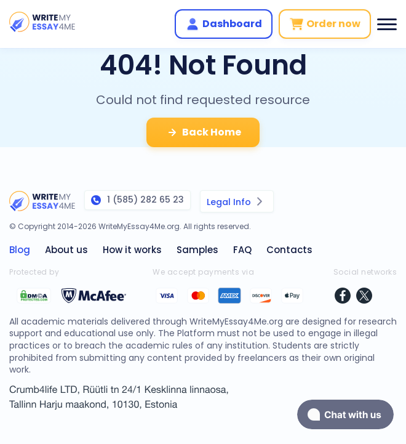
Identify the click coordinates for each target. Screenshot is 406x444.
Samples (197, 249)
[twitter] (364, 297)
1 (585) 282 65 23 (137, 199)
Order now (324, 24)
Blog (19, 249)
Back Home (203, 132)
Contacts (289, 249)
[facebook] (342, 297)
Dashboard (223, 24)
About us (66, 249)
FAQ (242, 249)
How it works (132, 249)
